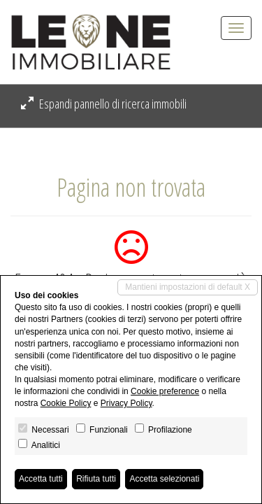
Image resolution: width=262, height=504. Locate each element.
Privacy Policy (126, 403)
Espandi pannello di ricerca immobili (104, 103)
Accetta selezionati (164, 479)
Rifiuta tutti (96, 479)
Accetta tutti (41, 479)
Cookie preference (165, 391)
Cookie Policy (66, 403)
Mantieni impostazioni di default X (187, 287)
